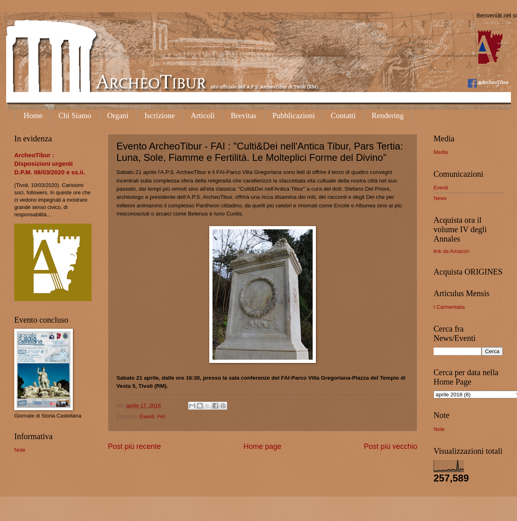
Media (441, 152)
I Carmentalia (449, 307)
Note (19, 450)
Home (33, 115)
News (440, 198)
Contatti (343, 115)
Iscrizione (160, 115)
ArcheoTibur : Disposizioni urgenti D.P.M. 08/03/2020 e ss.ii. (49, 164)
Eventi (147, 416)
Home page (262, 446)
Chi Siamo (74, 115)
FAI (161, 416)
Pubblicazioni (293, 115)
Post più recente (134, 446)
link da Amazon (451, 251)
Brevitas (243, 115)
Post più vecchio (390, 446)
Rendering (388, 115)
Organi (117, 115)
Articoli (203, 115)
